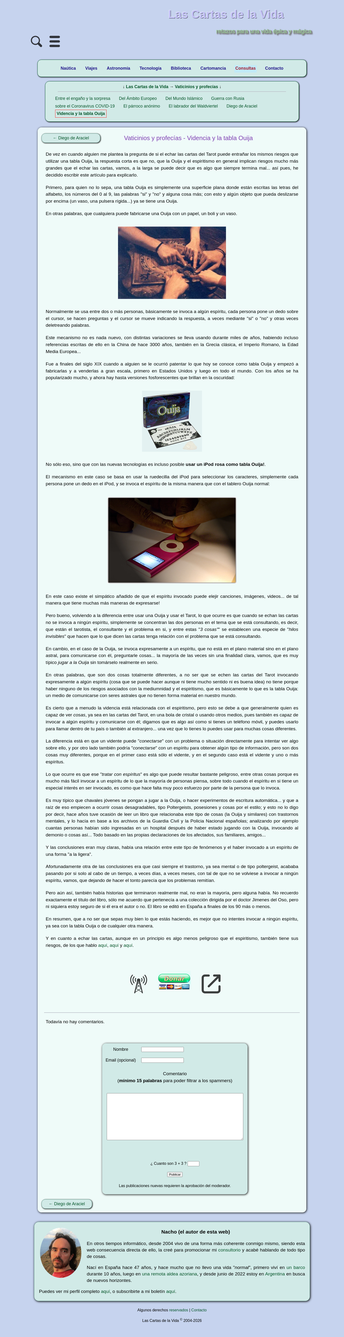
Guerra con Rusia (227, 98)
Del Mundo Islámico (184, 98)
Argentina (275, 1283)
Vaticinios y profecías (196, 86)
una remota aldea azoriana (169, 1283)
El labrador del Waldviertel (193, 106)
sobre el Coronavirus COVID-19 (85, 106)
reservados (178, 1320)
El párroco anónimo (142, 106)
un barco (296, 1277)
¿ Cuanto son (162, 1173)
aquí (102, 945)
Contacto (199, 1320)
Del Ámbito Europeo (138, 98)
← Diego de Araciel (71, 138)
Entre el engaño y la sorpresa (82, 98)
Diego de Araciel (241, 106)
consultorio (229, 1259)
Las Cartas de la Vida (147, 86)
